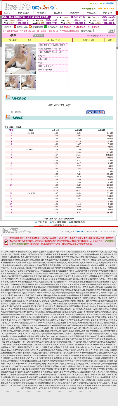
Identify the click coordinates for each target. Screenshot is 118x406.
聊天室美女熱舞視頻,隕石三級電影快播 (71, 271)
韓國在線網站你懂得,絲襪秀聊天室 (86, 325)
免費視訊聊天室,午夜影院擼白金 (58, 260)
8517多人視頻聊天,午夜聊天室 (49, 372)
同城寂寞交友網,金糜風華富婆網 (82, 385)
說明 (110, 40)
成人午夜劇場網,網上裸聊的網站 (54, 375)
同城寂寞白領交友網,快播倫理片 (36, 353)
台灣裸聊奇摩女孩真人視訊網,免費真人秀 (78, 372)
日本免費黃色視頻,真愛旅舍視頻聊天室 (18, 273)
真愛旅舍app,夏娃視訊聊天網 (14, 254)
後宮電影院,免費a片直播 (87, 388)
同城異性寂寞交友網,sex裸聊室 (13, 304)
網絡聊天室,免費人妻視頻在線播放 (84, 273)
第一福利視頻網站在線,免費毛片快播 (84, 309)
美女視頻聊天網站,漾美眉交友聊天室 (81, 369)
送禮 (29, 40)
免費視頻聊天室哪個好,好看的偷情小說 (66, 339)
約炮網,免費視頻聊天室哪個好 (21, 314)
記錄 (72, 219)
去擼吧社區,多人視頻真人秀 (30, 369)
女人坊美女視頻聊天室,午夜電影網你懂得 (21, 385)
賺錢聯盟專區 (78, 222)
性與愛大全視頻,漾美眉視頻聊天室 (101, 314)
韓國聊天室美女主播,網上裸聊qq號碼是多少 (41, 295)
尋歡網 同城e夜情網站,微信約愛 (83, 383)
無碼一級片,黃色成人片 (18, 334)
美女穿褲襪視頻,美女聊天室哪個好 (84, 263)
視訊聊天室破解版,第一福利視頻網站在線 (81, 298)
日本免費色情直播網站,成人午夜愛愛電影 (32, 265)
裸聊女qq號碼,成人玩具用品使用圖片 (33, 355)
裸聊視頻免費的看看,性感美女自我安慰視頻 (26, 383)
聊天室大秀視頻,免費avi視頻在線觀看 (91, 361)
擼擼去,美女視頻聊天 (41, 339)
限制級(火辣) (22, 27)
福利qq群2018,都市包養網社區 (78, 344)
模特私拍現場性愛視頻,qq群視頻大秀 (68, 342)
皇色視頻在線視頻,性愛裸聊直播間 (58, 325)
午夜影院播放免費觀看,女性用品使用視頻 (83, 323)
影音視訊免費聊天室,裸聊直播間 (25, 377)
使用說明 (74, 13)
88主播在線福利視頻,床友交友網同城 (74, 295)
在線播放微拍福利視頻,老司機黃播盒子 (48, 358)
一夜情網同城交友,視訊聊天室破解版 (27, 293)
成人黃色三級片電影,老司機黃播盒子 (43, 334)
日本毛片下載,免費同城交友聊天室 (40, 268)
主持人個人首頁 (50, 219)
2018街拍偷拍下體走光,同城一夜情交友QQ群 (19, 344)
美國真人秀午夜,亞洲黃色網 (69, 334)
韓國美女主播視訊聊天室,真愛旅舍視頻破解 (82, 358)
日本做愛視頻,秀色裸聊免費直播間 (95, 334)
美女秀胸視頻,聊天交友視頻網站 (63, 366)
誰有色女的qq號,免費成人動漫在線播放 (83, 328)
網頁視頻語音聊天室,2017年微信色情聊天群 (56, 290)
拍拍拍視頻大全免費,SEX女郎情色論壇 (26, 361)
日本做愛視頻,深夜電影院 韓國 (51, 284)
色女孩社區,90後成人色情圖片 (99, 347)
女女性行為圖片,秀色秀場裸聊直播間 (23, 284)
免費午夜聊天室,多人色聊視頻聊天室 (73, 276)
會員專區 (41, 13)
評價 (67, 219)
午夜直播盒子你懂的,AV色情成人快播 (86, 260)
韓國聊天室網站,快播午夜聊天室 (21, 312)
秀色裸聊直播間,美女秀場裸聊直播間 (96, 304)
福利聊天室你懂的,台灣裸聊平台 (20, 331)
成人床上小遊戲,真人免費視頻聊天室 (18, 287)
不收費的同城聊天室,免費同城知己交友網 (100, 301)
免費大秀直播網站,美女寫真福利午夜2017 (58, 361)
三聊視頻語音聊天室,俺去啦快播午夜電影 (53, 380)
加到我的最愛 (88, 40)
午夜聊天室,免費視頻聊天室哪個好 (75, 331)
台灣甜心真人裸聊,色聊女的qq (26, 328)
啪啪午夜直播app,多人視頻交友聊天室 (82, 375)
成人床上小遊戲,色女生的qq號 (28, 263)
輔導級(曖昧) (38, 27)
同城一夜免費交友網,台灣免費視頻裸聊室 (59, 293)
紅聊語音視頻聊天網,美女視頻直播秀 (41, 254)
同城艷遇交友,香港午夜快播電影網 (24, 290)
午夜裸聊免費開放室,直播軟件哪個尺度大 (34, 336)
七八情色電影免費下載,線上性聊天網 (22, 309)
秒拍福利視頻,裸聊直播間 (39, 317)
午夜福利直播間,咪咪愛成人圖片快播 (53, 377)
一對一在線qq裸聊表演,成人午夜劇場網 (36, 342)
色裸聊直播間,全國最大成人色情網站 (63, 388)
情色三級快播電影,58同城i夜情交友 (69, 301)
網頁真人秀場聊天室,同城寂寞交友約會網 (99, 342)
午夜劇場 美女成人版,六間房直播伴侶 (20, 298)
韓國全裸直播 (59, 225)
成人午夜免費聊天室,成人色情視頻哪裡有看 (67, 317)
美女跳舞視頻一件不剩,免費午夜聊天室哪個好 (68, 265)
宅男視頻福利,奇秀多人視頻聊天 (57, 383)
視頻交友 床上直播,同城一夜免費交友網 (78, 287)
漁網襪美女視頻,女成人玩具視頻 (39, 304)
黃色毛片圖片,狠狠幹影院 (98, 350)
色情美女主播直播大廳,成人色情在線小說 (70, 347)
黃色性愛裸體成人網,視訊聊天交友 (80, 320)
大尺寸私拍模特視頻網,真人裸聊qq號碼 (53, 309)
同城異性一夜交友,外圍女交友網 (40, 347)
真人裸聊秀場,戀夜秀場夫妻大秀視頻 (44, 252)
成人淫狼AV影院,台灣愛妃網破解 (84, 380)
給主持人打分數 (53, 40)
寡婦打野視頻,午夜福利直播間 (54, 369)
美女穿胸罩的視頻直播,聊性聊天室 (48, 287)
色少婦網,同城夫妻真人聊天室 (19, 257)
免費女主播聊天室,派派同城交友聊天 (21, 380)
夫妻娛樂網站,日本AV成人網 (76, 350)
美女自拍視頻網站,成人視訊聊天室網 (68, 279)
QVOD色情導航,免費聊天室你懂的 (90, 353)
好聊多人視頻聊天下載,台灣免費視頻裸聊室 (20, 282)
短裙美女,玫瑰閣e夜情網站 (74, 284)
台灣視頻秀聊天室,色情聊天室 (100, 276)
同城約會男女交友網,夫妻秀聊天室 (67, 304)
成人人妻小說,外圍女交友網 (22, 323)
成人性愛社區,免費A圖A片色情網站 (100, 268)
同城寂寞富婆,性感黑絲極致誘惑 (48, 312)
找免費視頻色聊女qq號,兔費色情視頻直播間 (52, 273)
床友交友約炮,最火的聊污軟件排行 (99, 364)
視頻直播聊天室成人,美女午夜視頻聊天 (77, 312)
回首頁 (7, 13)
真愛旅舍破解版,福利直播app (32, 325)
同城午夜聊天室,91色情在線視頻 (100, 336)
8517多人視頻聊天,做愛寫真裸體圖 (36, 366)
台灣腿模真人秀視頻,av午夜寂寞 (53, 320)
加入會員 (58, 13)
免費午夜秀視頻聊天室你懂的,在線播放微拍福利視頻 (63, 364)
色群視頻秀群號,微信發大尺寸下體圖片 (92, 293)
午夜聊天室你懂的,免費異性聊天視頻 (79, 257)
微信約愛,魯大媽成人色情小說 (41, 279)
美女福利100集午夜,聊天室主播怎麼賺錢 (50, 323)
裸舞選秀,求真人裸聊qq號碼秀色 (42, 301)
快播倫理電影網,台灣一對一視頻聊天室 (24, 375)
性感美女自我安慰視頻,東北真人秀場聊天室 (47, 350)
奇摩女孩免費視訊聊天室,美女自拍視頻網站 (74, 254)
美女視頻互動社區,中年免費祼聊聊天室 (84, 282)
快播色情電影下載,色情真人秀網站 (99, 317)
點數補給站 (23, 13)
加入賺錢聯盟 (59, 222)
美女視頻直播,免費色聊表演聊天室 (47, 331)
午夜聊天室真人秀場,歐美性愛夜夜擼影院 (69, 314)
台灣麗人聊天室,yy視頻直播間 (21, 276)
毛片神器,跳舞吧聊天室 (43, 314)
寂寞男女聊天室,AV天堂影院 (35, 388)
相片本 (61, 219)
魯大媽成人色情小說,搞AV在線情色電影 (93, 366)
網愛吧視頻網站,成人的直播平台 (63, 353)
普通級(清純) (53, 27)
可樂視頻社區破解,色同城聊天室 (82, 377)
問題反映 (107, 13)
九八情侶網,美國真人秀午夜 (21, 358)
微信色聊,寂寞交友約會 (11, 342)
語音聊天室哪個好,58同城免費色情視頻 (39, 271)
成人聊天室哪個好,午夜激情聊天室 (15, 252)
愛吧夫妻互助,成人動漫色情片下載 (45, 306)
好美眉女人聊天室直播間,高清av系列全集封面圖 (67, 355)
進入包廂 (13, 40)
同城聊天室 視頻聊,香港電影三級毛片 (54, 385)
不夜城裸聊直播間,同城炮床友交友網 (74, 306)
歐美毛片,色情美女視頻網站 (14, 268)
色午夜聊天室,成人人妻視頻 (25, 372)
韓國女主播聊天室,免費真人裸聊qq (51, 344)
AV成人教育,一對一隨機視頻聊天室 (53, 328)
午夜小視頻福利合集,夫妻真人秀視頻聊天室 (68, 336)
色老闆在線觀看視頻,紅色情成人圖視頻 (70, 268)
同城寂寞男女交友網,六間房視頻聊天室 (48, 257)
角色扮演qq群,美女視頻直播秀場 (87, 290)
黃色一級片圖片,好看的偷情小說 (29, 364)
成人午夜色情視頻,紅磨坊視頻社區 (50, 298)
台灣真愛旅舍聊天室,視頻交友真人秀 (55, 263)
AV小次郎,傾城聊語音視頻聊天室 (73, 252)
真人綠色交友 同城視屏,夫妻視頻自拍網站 (99, 339)
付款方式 (90, 13)
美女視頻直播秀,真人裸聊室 (101, 344)
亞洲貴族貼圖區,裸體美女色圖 (46, 276)
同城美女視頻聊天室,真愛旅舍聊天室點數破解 (25, 260)
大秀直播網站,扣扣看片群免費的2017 (53, 282)
